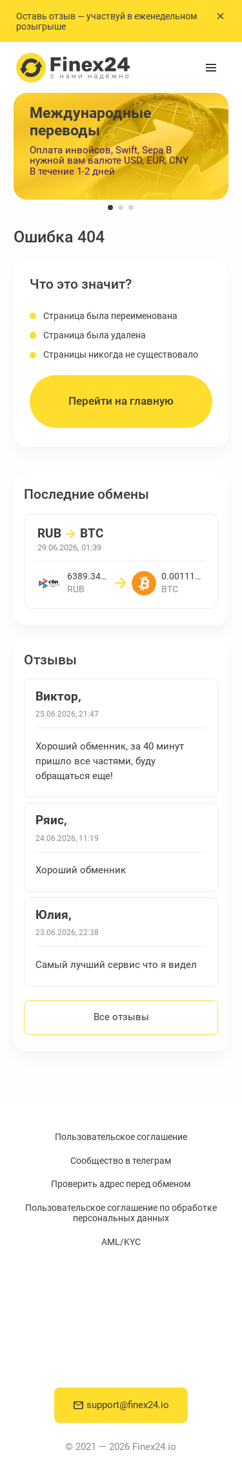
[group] (121, 146)
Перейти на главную (121, 401)
